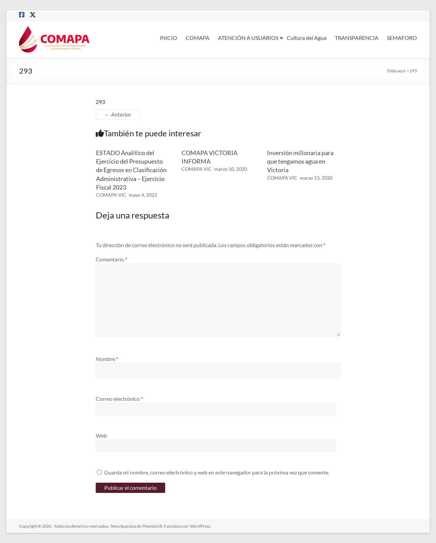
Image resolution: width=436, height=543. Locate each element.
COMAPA (197, 37)
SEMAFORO (402, 37)
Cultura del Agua (306, 37)
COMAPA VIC (111, 195)
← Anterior (118, 114)
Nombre (107, 359)
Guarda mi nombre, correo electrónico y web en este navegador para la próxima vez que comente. (216, 472)
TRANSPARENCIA (356, 37)
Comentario (111, 259)
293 (100, 102)
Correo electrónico (119, 398)
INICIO (168, 37)
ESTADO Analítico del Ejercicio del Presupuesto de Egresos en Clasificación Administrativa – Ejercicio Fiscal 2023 (131, 170)
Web (101, 435)
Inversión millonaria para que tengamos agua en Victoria (300, 161)
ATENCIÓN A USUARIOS (248, 37)
